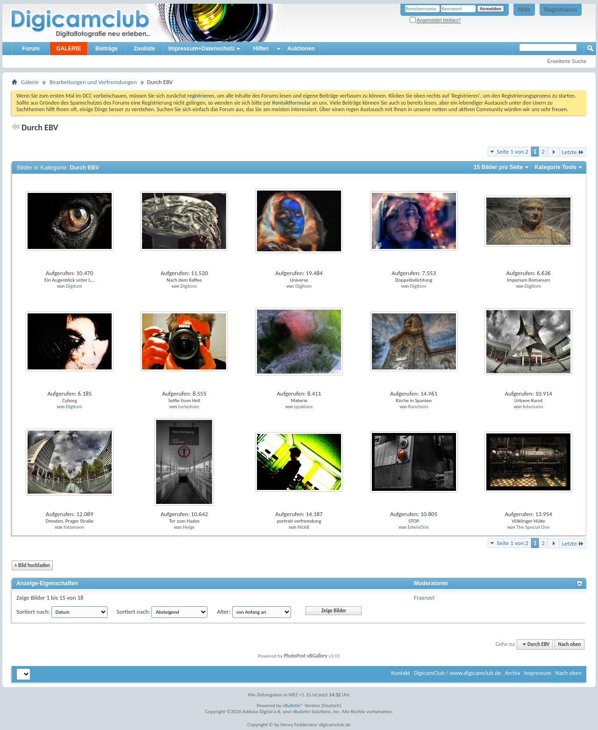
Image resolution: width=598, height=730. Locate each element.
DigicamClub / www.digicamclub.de (457, 672)
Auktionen (301, 48)
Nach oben (569, 644)
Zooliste (144, 48)
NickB (303, 527)
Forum (30, 48)
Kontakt (400, 672)
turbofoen (188, 407)
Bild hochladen (32, 565)
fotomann (533, 407)
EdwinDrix (418, 527)
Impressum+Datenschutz (201, 48)
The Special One (532, 527)
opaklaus (303, 407)
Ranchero (418, 407)
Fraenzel (424, 597)
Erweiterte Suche (566, 61)
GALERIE (68, 48)
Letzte (573, 152)
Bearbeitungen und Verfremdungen (93, 81)
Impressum (537, 672)
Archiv (512, 672)
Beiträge (106, 48)
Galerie (30, 81)
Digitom (74, 286)
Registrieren (560, 10)
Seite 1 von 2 (512, 151)
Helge (188, 527)
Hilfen (261, 48)
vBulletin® (293, 705)
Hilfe (524, 10)
